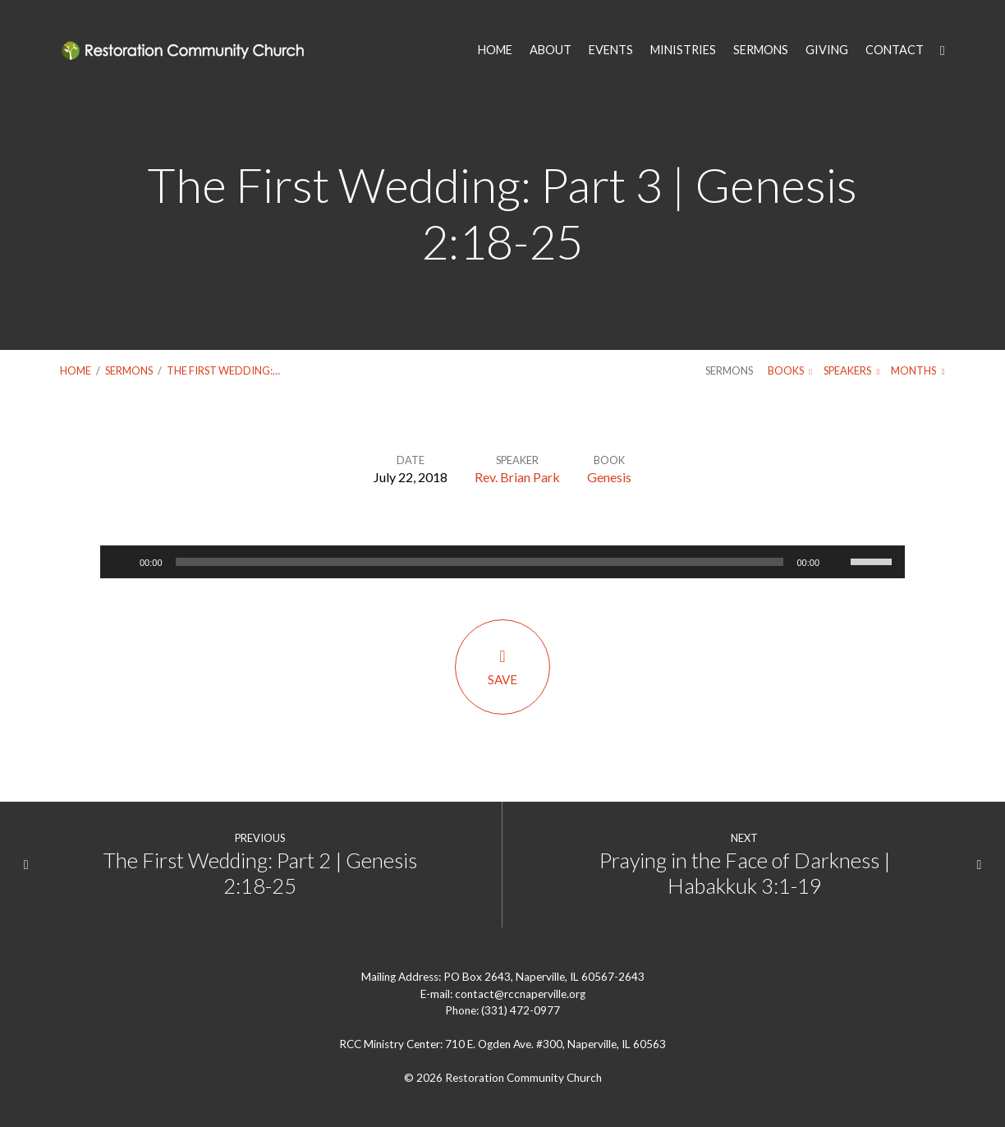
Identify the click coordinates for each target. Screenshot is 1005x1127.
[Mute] (837, 562)
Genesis (609, 477)
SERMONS (760, 50)
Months (917, 370)
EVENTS (611, 50)
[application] (502, 561)
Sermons (129, 370)
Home (75, 370)
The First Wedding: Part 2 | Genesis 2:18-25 (260, 873)
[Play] (121, 562)
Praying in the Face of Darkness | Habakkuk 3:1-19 (744, 873)
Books (790, 370)
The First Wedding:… (223, 370)
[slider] (480, 562)
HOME (495, 50)
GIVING (826, 50)
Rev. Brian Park (517, 477)
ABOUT (550, 50)
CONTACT (894, 50)
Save (502, 666)
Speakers (851, 370)
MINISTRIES (683, 50)
